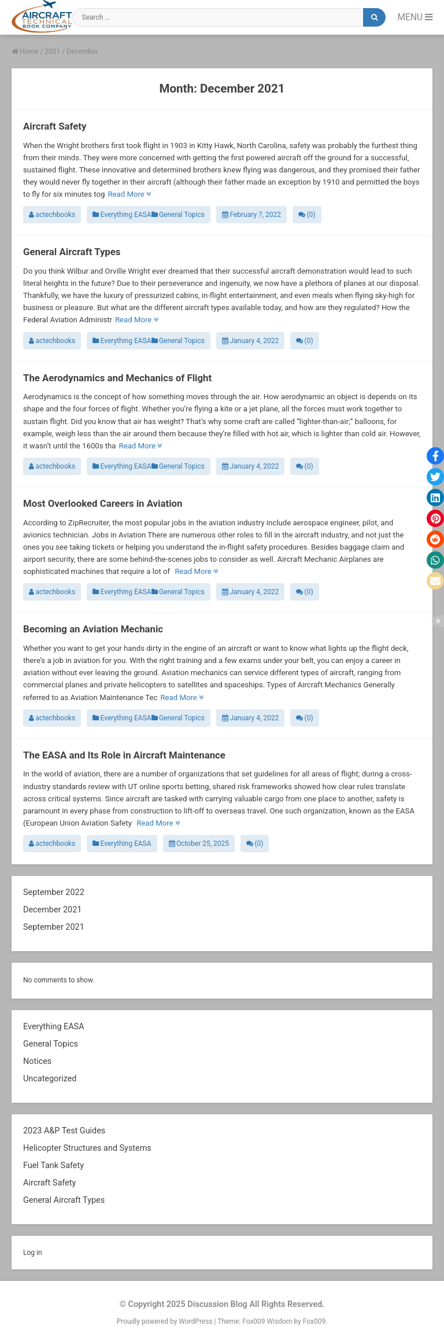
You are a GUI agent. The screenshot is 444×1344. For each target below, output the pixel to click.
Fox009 (314, 1321)
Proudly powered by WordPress (165, 1321)
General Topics (178, 215)
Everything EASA (121, 215)
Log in (32, 1253)
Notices (37, 1061)
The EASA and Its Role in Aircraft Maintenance (124, 755)
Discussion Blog (217, 1304)
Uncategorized (49, 1079)
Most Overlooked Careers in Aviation (102, 503)
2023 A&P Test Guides (64, 1131)
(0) (306, 215)
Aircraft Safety (54, 126)
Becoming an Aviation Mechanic (93, 629)
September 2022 (53, 892)
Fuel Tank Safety (53, 1165)
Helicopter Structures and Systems (87, 1148)
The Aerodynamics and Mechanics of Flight (117, 378)
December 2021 (52, 910)
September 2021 (53, 927)
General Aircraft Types (71, 251)
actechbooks (52, 215)
